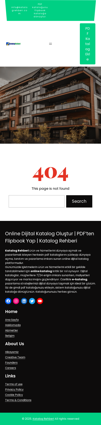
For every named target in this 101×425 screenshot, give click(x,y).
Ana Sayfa (12, 320)
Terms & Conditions (18, 400)
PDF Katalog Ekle (87, 44)
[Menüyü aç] (50, 44)
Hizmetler (11, 330)
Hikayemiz (12, 352)
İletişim (10, 336)
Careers (10, 368)
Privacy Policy (14, 389)
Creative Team (15, 357)
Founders (11, 363)
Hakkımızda (13, 325)
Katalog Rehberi (43, 419)
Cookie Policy (14, 395)
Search (79, 201)
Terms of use (14, 384)
